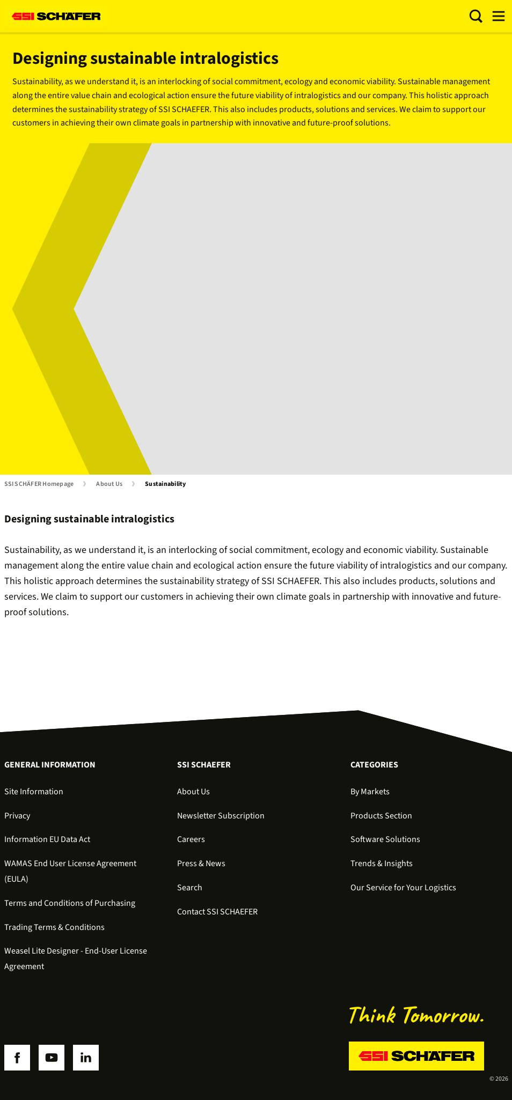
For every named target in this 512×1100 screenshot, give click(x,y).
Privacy (17, 816)
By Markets (370, 792)
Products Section (381, 816)
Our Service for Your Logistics (403, 888)
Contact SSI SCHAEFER (217, 912)
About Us (109, 484)
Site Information (33, 792)
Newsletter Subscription (221, 816)
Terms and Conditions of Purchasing (69, 903)
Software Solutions (385, 839)
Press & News (201, 863)
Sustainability (165, 484)
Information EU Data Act (47, 839)
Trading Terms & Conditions (54, 927)
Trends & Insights (381, 863)
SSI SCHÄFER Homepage (39, 484)
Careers (191, 839)
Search (189, 888)
